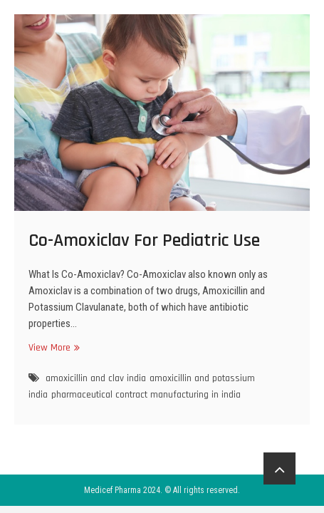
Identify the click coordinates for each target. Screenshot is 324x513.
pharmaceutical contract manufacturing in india (146, 394)
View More (52, 347)
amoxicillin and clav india (96, 378)
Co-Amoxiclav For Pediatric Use (144, 240)
